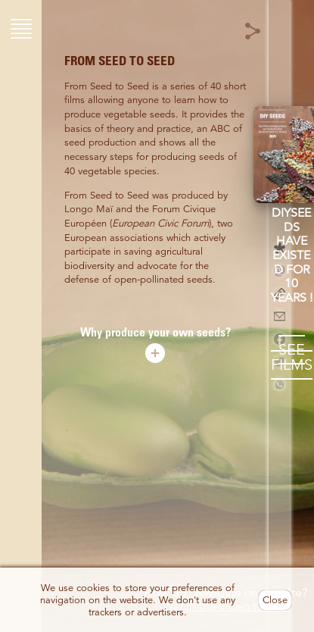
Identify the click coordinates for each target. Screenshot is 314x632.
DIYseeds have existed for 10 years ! (291, 255)
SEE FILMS (291, 357)
